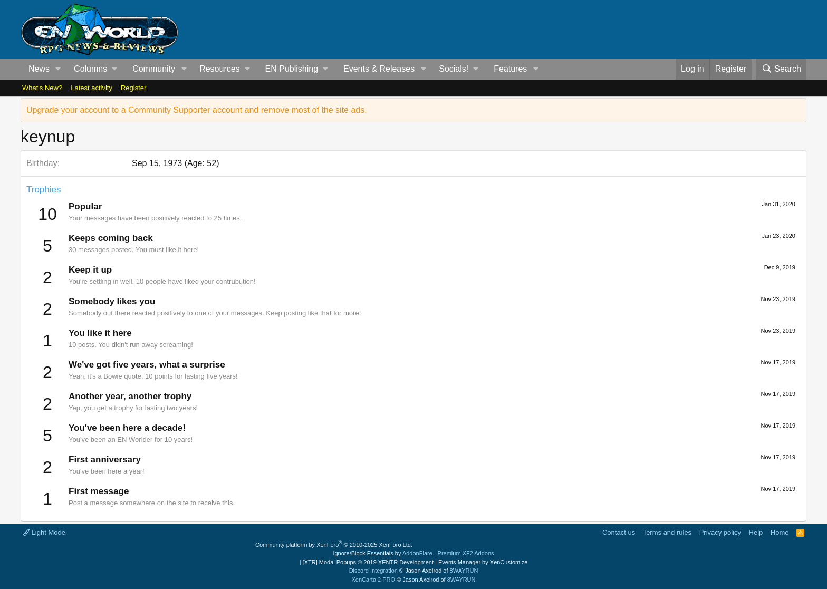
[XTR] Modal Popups (368, 562)
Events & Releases (379, 68)
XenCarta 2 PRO (374, 579)
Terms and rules (667, 532)
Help (756, 532)
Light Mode (44, 532)
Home (780, 532)
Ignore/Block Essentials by (413, 553)
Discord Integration (373, 570)
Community (153, 68)
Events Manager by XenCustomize (482, 562)
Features (510, 68)
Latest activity (91, 88)
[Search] (781, 69)
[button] (58, 69)
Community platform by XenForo (333, 545)
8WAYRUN (464, 570)
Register (133, 88)
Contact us (618, 532)
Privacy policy (720, 532)
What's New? (42, 88)
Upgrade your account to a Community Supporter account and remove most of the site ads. (196, 109)
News (39, 68)
